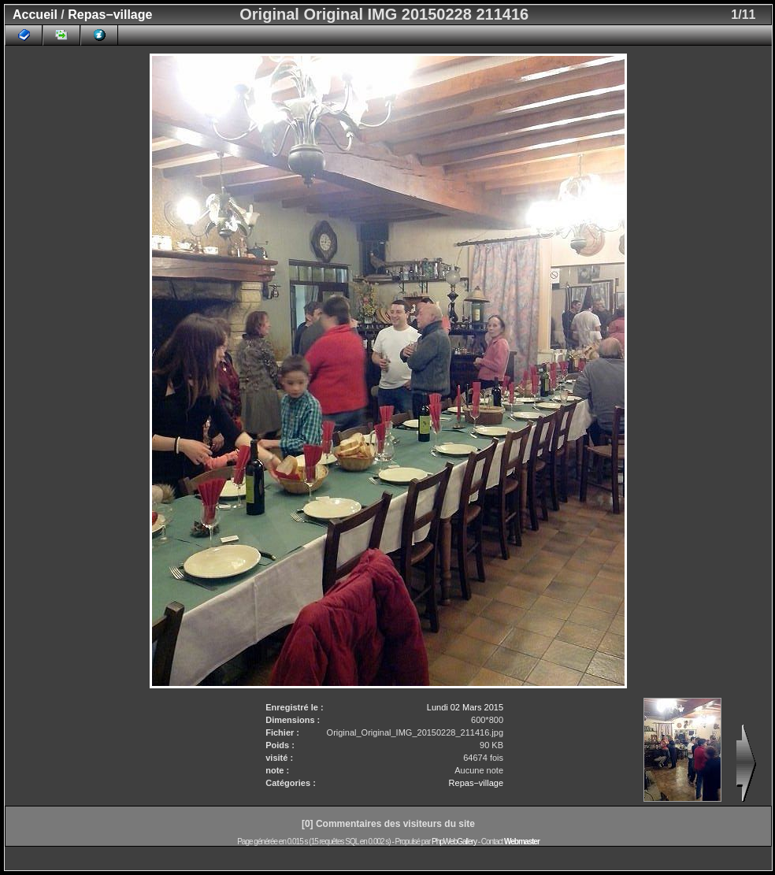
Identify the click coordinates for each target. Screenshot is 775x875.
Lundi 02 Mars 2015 (465, 707)
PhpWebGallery (454, 841)
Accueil (35, 14)
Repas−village (110, 14)
